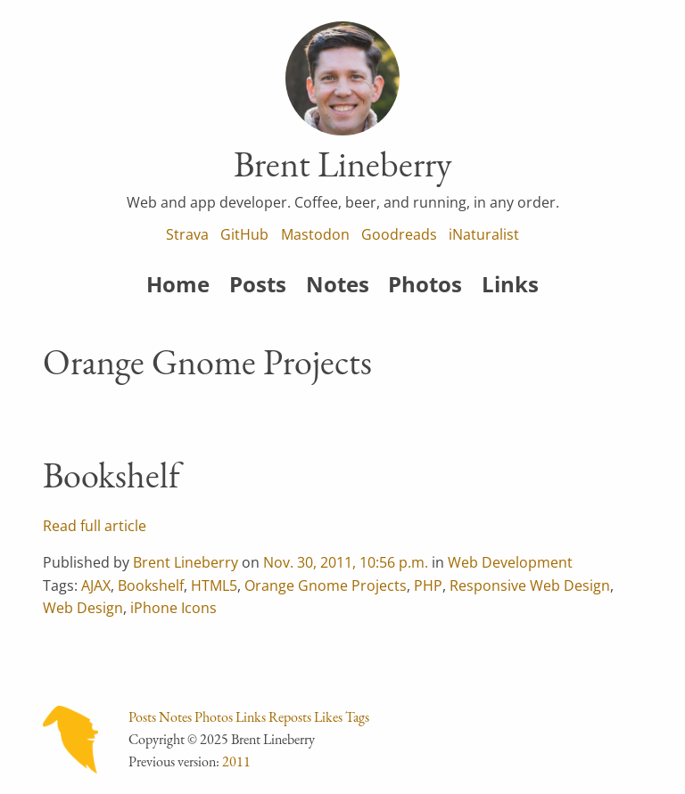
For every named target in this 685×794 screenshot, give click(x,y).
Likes (328, 717)
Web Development (510, 562)
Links (510, 284)
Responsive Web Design (530, 585)
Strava (187, 234)
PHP (428, 585)
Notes (337, 284)
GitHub (244, 234)
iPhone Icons (173, 608)
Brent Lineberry (185, 562)
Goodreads (399, 234)
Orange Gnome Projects (325, 585)
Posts (257, 284)
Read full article (94, 526)
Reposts (289, 717)
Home (178, 284)
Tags (357, 717)
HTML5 (214, 585)
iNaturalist (484, 234)
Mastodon (315, 234)
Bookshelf (111, 475)
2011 (236, 761)
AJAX (96, 585)
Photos (425, 284)
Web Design (83, 608)
